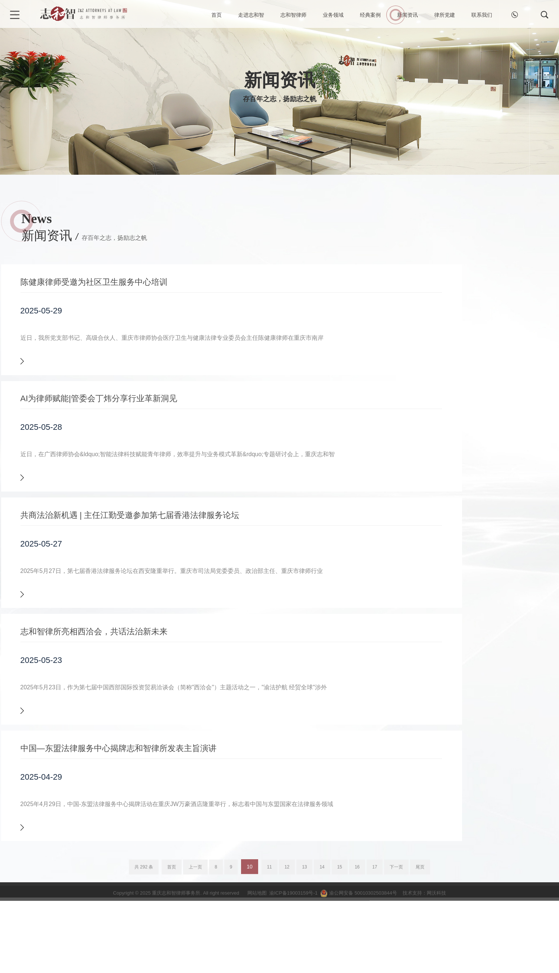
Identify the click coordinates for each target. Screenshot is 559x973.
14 (321, 948)
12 (287, 948)
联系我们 (481, 15)
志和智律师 (293, 15)
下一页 (396, 948)
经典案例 (370, 15)
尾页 (420, 948)
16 (357, 948)
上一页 (195, 948)
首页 (216, 15)
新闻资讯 (407, 15)
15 (339, 948)
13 (304, 948)
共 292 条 (143, 948)
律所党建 (444, 15)
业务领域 (333, 15)
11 (269, 948)
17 (374, 948)
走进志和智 (251, 15)
